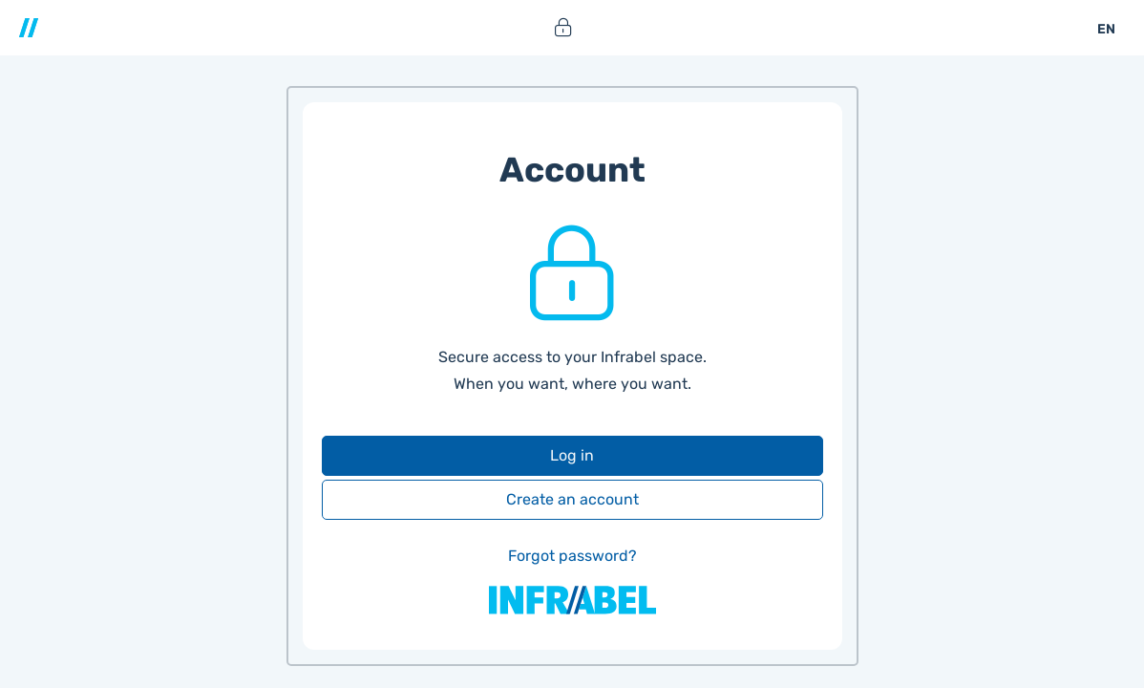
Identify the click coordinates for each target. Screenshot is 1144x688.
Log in (572, 455)
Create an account (572, 499)
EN (1106, 29)
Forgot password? (572, 556)
